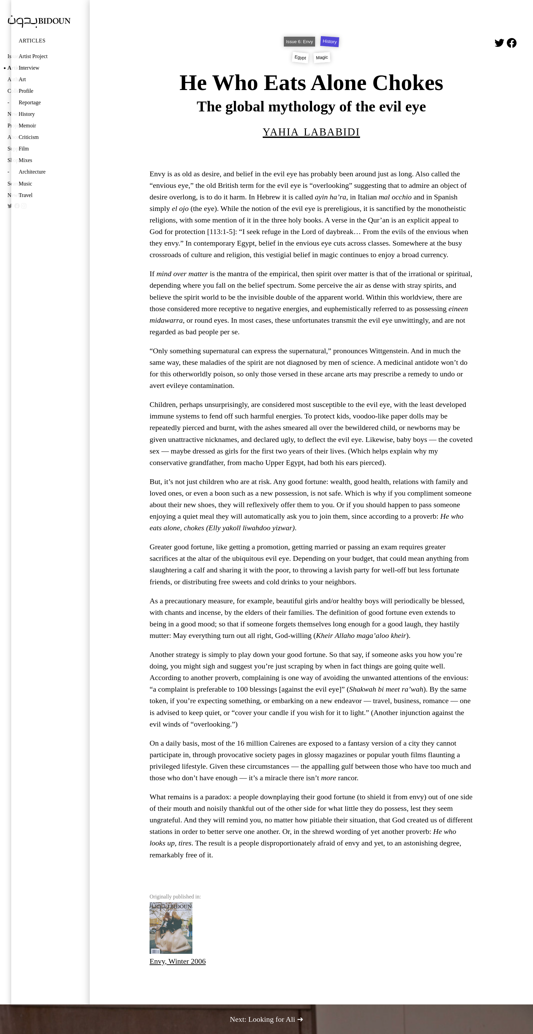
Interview (29, 68)
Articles (32, 40)
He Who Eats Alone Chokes (311, 82)
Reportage (30, 102)
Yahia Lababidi (311, 130)
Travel (26, 195)
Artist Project (33, 56)
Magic (322, 57)
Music (25, 183)
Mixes (25, 160)
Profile (26, 91)
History (27, 114)
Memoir (27, 125)
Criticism (29, 137)
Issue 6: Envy (299, 41)
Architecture (32, 172)
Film (24, 148)
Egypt (300, 57)
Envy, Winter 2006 (178, 933)
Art (22, 79)
